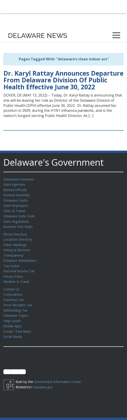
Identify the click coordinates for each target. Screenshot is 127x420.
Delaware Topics (16, 310)
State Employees (16, 204)
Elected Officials (15, 189)
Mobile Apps (12, 320)
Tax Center (12, 262)
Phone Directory (16, 232)
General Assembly (17, 194)
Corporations (13, 289)
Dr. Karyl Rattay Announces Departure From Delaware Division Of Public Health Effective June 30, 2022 (63, 80)
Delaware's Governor (19, 179)
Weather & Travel (17, 277)
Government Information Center (59, 375)
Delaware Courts (16, 199)
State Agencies (14, 184)
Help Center (12, 315)
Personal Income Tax (19, 267)
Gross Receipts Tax (18, 299)
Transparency (14, 252)
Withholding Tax (15, 305)
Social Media (12, 330)
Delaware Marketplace (20, 257)
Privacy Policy (13, 272)
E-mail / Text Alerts (18, 325)
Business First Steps (19, 224)
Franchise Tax (14, 294)
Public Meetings (15, 242)
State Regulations (17, 219)
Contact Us (11, 284)
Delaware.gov (43, 380)
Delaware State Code (19, 214)
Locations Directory (18, 237)
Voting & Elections (17, 247)
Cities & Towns (15, 209)
